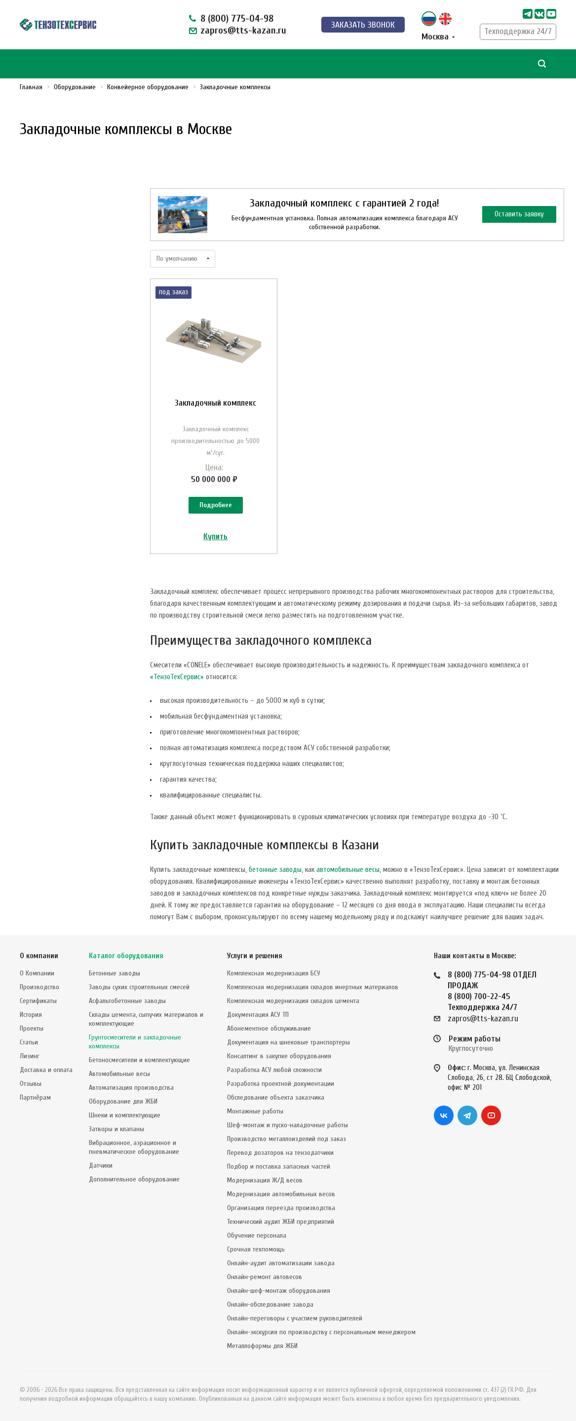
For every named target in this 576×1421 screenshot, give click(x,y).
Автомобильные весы (119, 1074)
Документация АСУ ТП (258, 1014)
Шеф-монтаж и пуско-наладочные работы (287, 1125)
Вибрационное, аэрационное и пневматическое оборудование (134, 1147)
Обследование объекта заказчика (275, 1097)
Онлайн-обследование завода (270, 1304)
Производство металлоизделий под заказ (286, 1139)
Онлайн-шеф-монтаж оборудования (278, 1290)
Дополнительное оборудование (134, 1179)
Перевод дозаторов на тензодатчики (280, 1152)
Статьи (29, 1042)
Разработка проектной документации (280, 1083)
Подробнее (215, 505)
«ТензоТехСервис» (177, 677)
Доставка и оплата (46, 1070)
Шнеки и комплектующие (124, 1115)
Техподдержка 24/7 (518, 31)
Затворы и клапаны (116, 1129)
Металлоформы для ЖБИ (262, 1346)
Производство (39, 987)
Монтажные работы (255, 1111)
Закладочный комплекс (215, 403)
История (31, 1014)
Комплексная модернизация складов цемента (293, 1001)
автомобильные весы (348, 870)
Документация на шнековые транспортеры (288, 1042)
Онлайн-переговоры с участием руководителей (294, 1318)
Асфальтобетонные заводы (127, 1001)
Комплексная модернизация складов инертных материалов (312, 987)
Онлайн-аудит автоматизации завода (281, 1263)
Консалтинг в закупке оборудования (279, 1056)
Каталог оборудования (126, 956)
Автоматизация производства (131, 1087)
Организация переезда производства (281, 1208)
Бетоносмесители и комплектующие (139, 1060)
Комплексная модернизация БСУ (273, 973)
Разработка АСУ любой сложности (274, 1070)
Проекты (31, 1028)
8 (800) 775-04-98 (236, 18)
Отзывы (30, 1083)
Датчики (101, 1165)
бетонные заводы (275, 870)
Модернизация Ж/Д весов (265, 1180)
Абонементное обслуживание (269, 1028)
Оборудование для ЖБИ (123, 1101)
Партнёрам (35, 1097)
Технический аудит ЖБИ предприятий (280, 1221)
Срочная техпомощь (256, 1249)
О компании (39, 956)
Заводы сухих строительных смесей (139, 987)
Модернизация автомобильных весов (281, 1194)
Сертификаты (38, 1001)
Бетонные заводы (114, 973)
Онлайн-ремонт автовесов (264, 1277)
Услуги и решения (254, 956)
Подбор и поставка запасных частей (278, 1166)
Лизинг (29, 1056)
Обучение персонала (256, 1235)
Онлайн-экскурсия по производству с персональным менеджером (321, 1332)
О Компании (37, 973)
